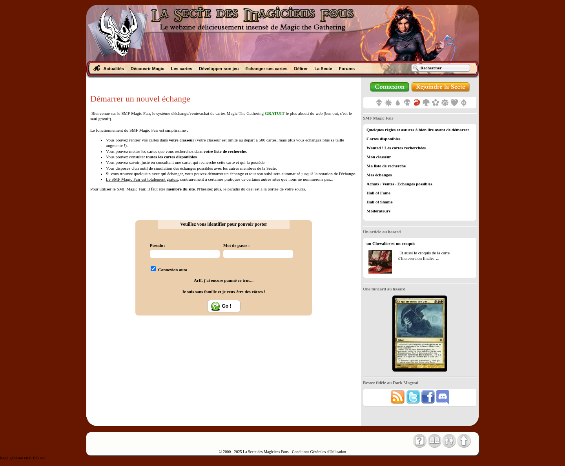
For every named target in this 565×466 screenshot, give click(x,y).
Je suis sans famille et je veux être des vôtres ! (224, 291)
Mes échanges (379, 174)
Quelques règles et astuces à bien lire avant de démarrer (417, 129)
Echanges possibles (414, 183)
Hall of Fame (378, 192)
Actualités (114, 68)
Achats (372, 183)
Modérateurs (378, 211)
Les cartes (181, 68)
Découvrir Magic (147, 68)
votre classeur (181, 140)
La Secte (323, 68)
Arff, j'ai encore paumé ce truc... (223, 280)
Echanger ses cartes (267, 68)
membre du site (180, 189)
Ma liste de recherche (386, 165)
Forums (347, 68)
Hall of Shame (379, 201)
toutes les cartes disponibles (171, 156)
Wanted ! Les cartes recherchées (396, 147)
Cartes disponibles (383, 138)
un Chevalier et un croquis (390, 243)
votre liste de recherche (225, 151)
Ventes (388, 183)
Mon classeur (378, 156)
